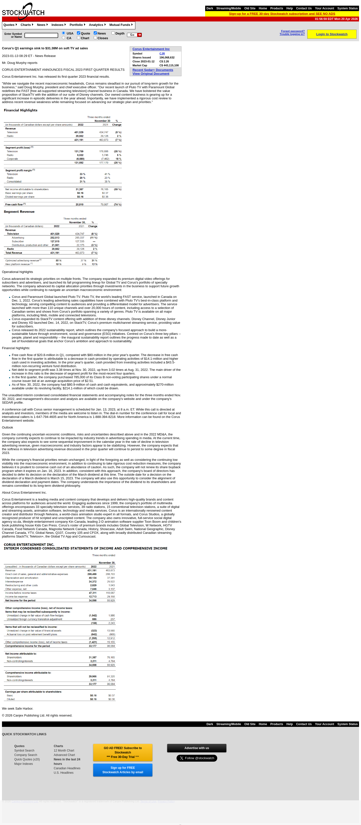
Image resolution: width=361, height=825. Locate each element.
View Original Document (150, 73)
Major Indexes (23, 764)
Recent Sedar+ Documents (152, 70)
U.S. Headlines (63, 772)
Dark (209, 8)
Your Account (324, 8)
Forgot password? (293, 31)
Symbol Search (24, 750)
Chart (85, 38)
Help (290, 8)
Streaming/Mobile (228, 8)
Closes (103, 38)
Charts (28, 25)
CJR (162, 53)
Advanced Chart (64, 755)
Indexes (59, 25)
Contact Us (304, 8)
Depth (120, 33)
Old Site (249, 8)
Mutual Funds (121, 25)
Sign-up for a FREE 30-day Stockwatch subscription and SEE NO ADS (282, 14)
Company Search (25, 755)
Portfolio (78, 25)
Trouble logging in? (292, 34)
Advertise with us (196, 748)
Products (276, 8)
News (43, 25)
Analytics (98, 25)
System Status (347, 8)
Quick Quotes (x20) (27, 759)
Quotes (10, 25)
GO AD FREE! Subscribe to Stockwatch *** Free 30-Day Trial (123, 752)
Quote (85, 33)
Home (263, 8)
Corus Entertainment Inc (151, 49)
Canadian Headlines (67, 768)
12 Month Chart (64, 750)
